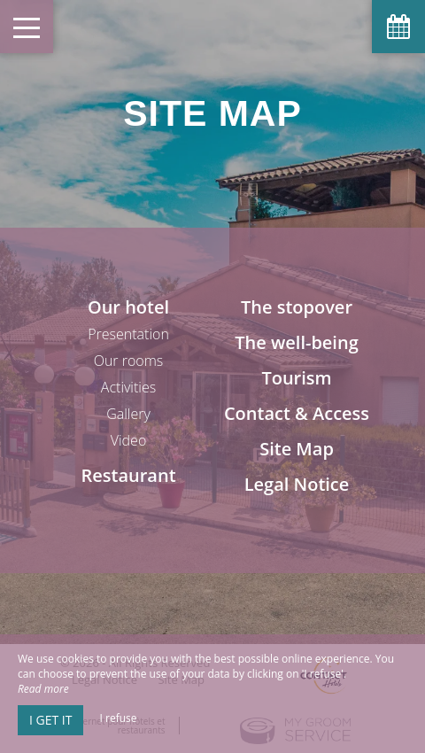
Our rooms (129, 360)
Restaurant (128, 475)
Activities (128, 387)
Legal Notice (297, 484)
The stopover (296, 307)
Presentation (128, 334)
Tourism (296, 378)
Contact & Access (296, 413)
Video (129, 440)
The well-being (296, 342)
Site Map (296, 449)
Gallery (128, 413)
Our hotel (128, 307)
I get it (50, 719)
